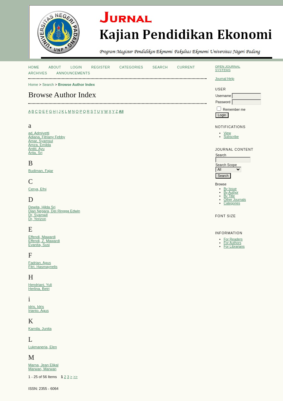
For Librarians (234, 246)
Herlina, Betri (39, 289)
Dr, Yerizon (37, 219)
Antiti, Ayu (36, 149)
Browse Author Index (76, 84)
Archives (37, 73)
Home (33, 67)
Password (223, 102)
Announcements (73, 73)
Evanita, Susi (39, 245)
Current (186, 67)
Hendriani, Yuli (40, 285)
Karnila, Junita (39, 329)
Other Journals (235, 199)
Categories (232, 203)
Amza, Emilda (39, 145)
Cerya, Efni (37, 189)
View (227, 133)
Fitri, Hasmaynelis (42, 267)
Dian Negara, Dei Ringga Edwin (54, 211)
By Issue (230, 189)
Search (160, 67)
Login (76, 67)
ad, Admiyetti (38, 133)
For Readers (233, 239)
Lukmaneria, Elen (42, 347)
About (55, 67)
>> (75, 377)
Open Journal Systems (227, 68)
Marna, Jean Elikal (43, 365)
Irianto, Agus (38, 311)
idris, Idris (36, 307)
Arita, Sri (35, 153)
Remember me (234, 109)
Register (100, 67)
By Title (229, 196)
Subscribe (231, 137)
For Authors (232, 243)
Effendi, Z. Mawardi (44, 241)
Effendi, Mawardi (41, 237)
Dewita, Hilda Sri (41, 207)
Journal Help (224, 79)
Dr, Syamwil (38, 215)
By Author (231, 192)
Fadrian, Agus (39, 263)
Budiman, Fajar (40, 171)
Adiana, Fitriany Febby (46, 137)
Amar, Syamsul (40, 141)
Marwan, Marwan (42, 369)
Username (223, 96)
